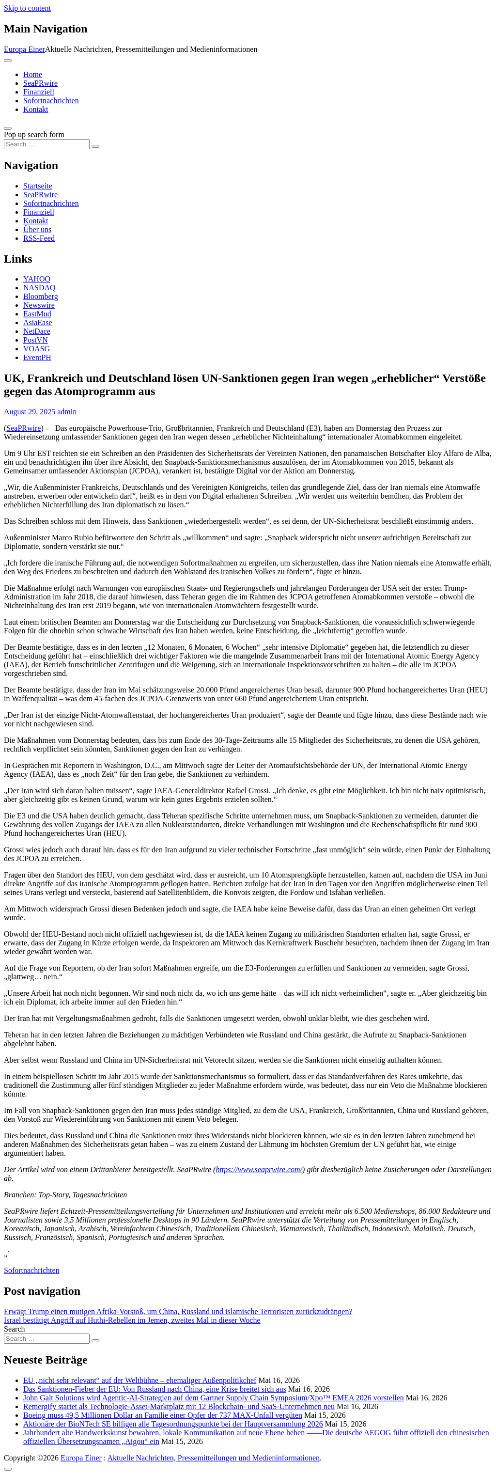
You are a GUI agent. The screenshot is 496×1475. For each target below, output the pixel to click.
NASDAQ (39, 287)
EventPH (37, 357)
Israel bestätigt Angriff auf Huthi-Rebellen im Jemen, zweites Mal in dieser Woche (132, 1320)
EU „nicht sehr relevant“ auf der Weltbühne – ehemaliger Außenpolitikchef (139, 1380)
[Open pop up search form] (8, 128)
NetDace (36, 331)
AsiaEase (37, 322)
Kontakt (35, 109)
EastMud (37, 314)
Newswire (39, 305)
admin (67, 412)
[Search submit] (95, 146)
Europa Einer (24, 49)
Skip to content (27, 8)
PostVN (35, 340)
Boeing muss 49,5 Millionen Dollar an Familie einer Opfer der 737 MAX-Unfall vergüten (162, 1415)
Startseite (37, 186)
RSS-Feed (39, 238)
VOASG (36, 349)
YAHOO (36, 279)
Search (14, 1329)
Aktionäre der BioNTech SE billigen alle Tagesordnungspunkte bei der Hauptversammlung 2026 (173, 1424)
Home (32, 74)
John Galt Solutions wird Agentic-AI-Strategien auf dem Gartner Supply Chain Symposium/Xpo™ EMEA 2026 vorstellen (213, 1398)
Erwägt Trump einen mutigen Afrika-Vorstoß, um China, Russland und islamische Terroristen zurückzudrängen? (178, 1311)
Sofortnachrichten (51, 100)
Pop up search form (34, 134)
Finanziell (38, 92)
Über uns (37, 229)
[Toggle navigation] (8, 60)
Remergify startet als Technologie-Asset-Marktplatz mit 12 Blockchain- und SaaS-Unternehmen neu (179, 1406)
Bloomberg (40, 296)
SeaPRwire (40, 83)
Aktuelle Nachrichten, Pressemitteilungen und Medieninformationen (213, 1458)
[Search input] (47, 144)
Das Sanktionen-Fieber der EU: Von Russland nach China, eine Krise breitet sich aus (154, 1389)
